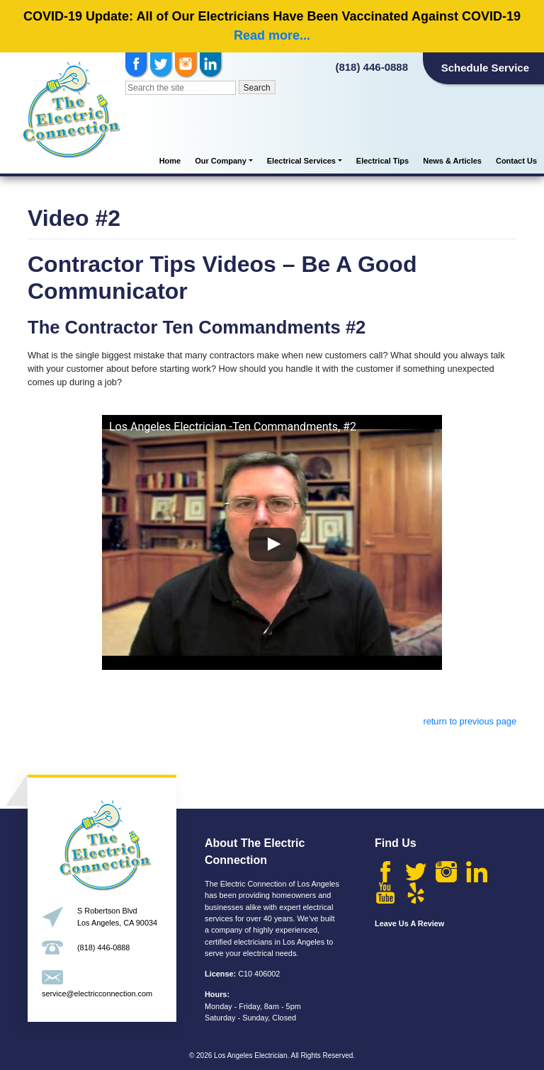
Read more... (272, 35)
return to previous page (469, 721)
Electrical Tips (382, 160)
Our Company (220, 160)
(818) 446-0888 (371, 67)
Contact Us (516, 160)
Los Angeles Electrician (250, 1055)
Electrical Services (301, 160)
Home (170, 160)
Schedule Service (485, 68)
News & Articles (452, 160)
